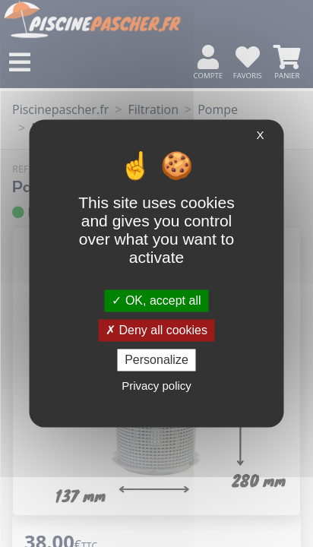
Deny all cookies (156, 330)
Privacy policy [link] (156, 386)
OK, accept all (156, 300)
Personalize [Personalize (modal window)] (156, 359)
